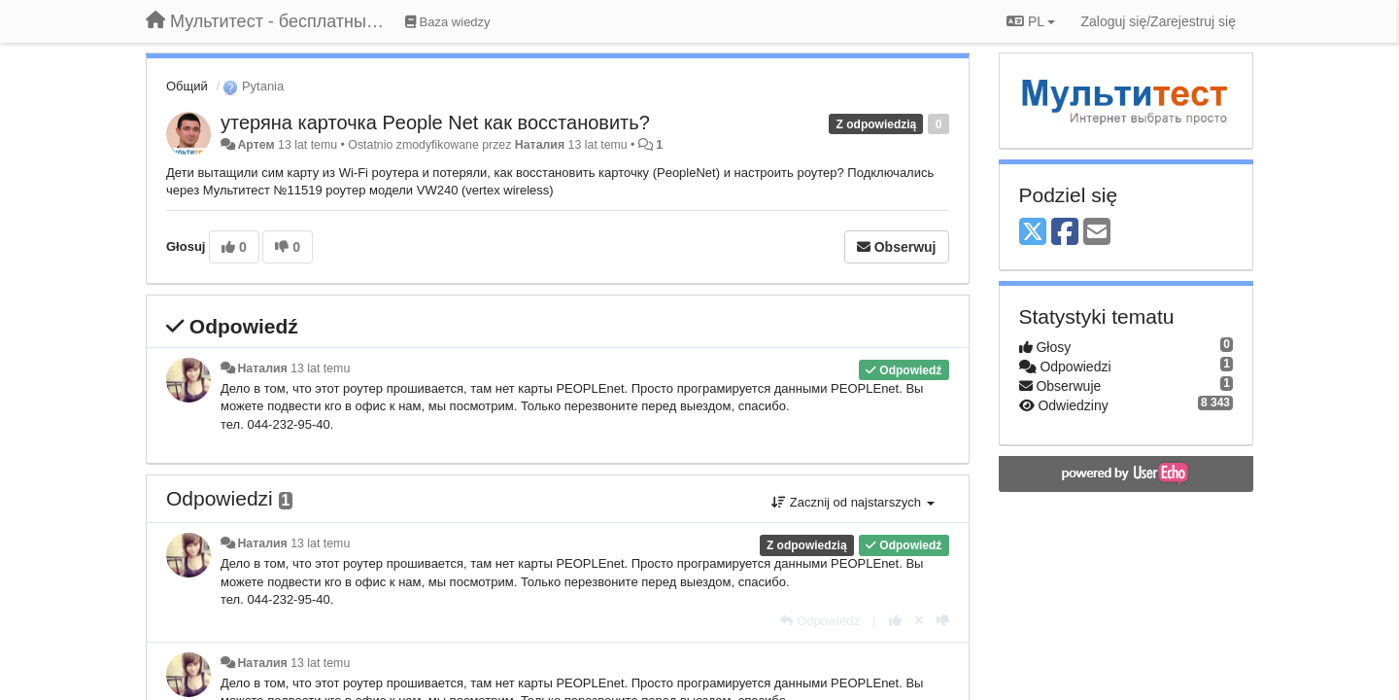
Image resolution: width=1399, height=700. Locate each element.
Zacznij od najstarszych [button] (852, 502)
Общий (187, 86)
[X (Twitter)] (1032, 233)
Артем (255, 145)
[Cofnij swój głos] (919, 620)
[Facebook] (1064, 233)
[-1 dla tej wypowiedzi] (943, 620)
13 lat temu (320, 368)
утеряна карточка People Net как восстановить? (435, 122)
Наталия (539, 145)
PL (1031, 21)
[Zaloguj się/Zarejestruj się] (1158, 21)
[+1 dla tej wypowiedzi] (895, 620)
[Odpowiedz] (820, 620)
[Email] (1096, 233)
